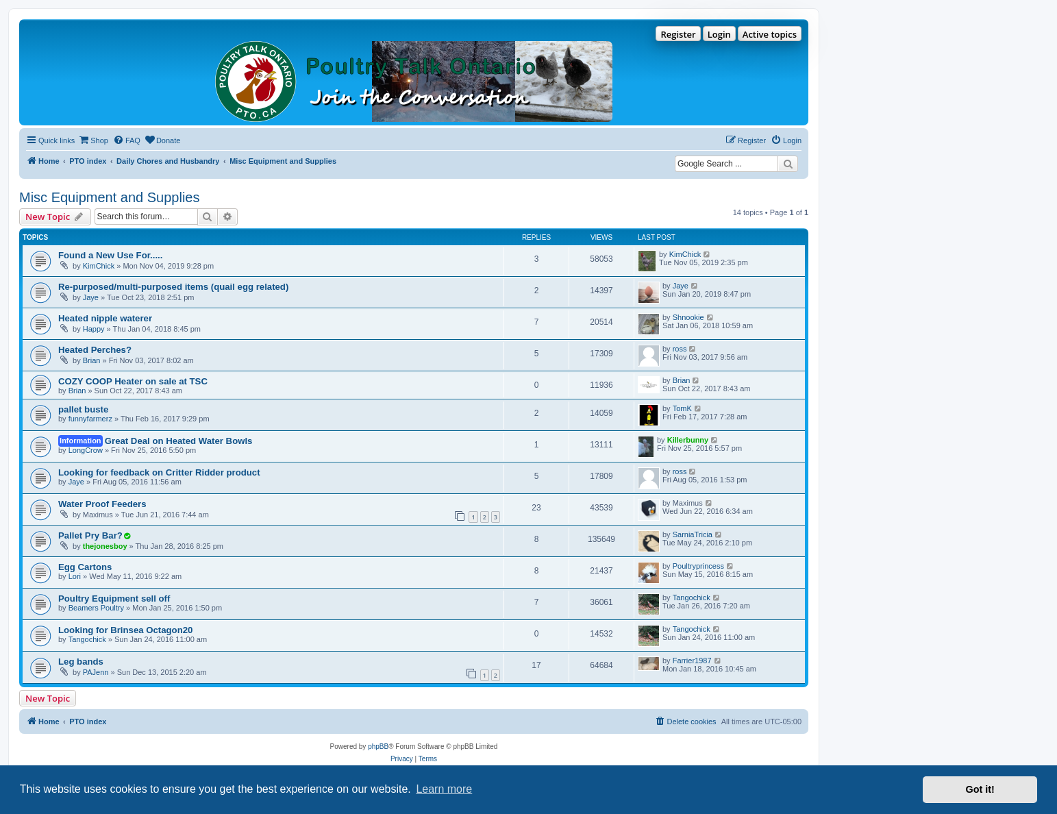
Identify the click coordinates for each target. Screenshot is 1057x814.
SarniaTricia (692, 534)
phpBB (378, 746)
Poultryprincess (698, 566)
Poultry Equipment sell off (114, 598)
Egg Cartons (85, 567)
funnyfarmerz (90, 419)
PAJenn (96, 672)
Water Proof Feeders (102, 504)
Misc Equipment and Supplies (109, 197)
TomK (682, 408)
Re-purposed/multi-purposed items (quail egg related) (173, 287)
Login (719, 34)
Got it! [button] (980, 789)
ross (680, 349)
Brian (92, 360)
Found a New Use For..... (110, 255)
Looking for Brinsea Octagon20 (125, 630)
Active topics (770, 34)
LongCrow (86, 450)
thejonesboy (105, 546)
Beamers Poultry (96, 608)
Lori (75, 576)
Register (677, 34)
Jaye (91, 297)
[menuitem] (93, 140)
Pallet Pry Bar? (90, 535)
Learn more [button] (444, 789)
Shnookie (688, 317)
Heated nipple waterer (105, 318)
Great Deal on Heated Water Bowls (179, 441)
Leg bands (80, 661)
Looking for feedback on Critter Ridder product (159, 472)
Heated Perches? (95, 350)
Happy (94, 329)
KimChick (98, 266)
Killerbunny (688, 440)
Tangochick (691, 597)
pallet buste (83, 409)
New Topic (47, 698)
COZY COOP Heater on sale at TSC (133, 381)
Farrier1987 (692, 660)
